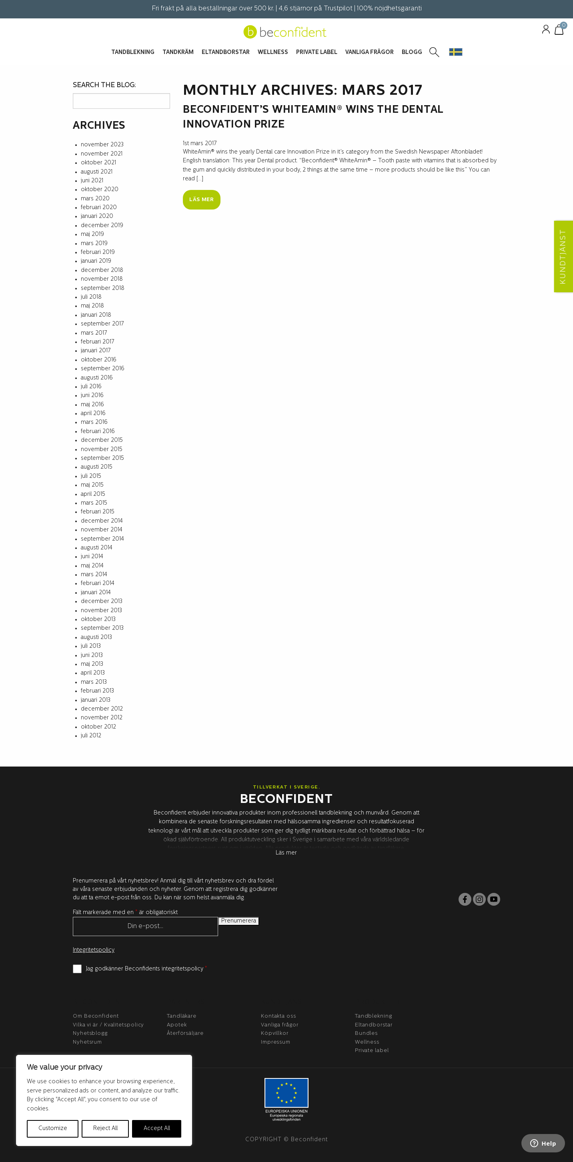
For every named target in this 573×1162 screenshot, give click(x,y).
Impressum (276, 1042)
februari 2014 (97, 584)
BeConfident (99, 1002)
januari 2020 (97, 217)
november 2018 (102, 279)
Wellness (367, 1042)
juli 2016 (91, 387)
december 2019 (102, 226)
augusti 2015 (96, 467)
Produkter (377, 1002)
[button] (456, 52)
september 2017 (102, 324)
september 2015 (102, 458)
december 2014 (102, 521)
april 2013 (93, 673)
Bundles (366, 1033)
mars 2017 (94, 333)
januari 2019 (96, 261)
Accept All (157, 1129)
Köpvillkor (275, 1033)
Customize (52, 1129)
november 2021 (101, 154)
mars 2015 (94, 503)
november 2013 (101, 611)
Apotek (176, 1025)
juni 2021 (92, 181)
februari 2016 (98, 432)
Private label (372, 1050)
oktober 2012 (98, 727)
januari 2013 (95, 700)
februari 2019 (98, 253)
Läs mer (201, 199)
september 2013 (102, 628)
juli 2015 (91, 476)
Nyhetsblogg (90, 1033)
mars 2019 (94, 244)
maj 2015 (92, 485)
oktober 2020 (99, 190)
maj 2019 (92, 235)
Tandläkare (181, 1016)
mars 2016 (94, 422)
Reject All (105, 1129)
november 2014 (101, 530)
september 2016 (102, 369)
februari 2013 (97, 691)
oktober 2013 (98, 620)
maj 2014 (92, 566)
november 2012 (101, 718)
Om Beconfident (96, 1016)
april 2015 (93, 494)
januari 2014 (96, 593)
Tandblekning (373, 1016)
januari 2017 (95, 351)
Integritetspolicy (93, 950)
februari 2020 (99, 208)
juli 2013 (91, 646)
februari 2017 (97, 342)
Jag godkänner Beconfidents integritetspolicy (146, 969)
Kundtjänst (284, 1002)
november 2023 (102, 145)
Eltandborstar (374, 1025)
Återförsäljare (185, 1033)
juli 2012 (91, 736)
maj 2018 (92, 306)
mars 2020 (95, 199)
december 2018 (102, 271)
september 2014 (102, 539)
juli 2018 (91, 297)
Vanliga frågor (280, 1025)
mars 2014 (94, 575)
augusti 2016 (97, 378)
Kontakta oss (278, 1016)
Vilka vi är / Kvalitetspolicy (108, 1025)
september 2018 (102, 288)
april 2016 (93, 414)
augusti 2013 (96, 638)
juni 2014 (92, 557)
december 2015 (102, 440)
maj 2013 (92, 664)
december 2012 (102, 709)
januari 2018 (96, 315)
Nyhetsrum (87, 1042)
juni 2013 (92, 656)
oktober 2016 (98, 360)
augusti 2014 (96, 548)
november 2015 (101, 450)
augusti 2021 (96, 172)
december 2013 (101, 602)
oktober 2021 (98, 163)
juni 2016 (92, 396)
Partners (186, 1002)
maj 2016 (92, 405)
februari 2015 (97, 512)
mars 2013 (94, 682)
